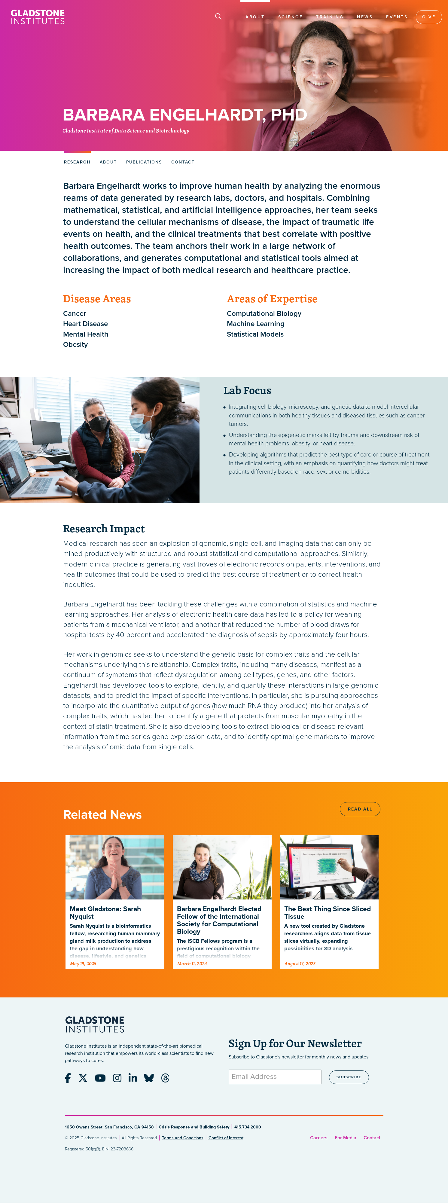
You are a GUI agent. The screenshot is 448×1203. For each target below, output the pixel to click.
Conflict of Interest (226, 1137)
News (365, 17)
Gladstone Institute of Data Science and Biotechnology (125, 131)
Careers (319, 1138)
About (255, 17)
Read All (360, 809)
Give (429, 17)
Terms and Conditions (182, 1137)
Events (397, 17)
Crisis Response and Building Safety (194, 1127)
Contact (372, 1138)
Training (330, 17)
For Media (345, 1138)
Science (290, 17)
